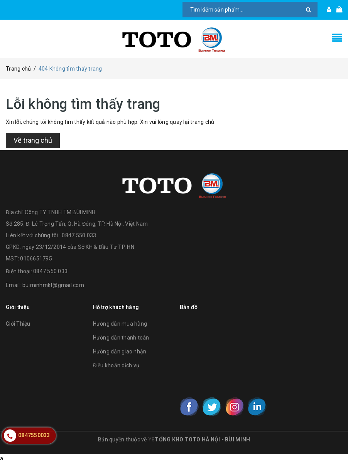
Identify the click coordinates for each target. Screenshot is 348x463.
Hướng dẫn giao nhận (120, 351)
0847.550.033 (50, 271)
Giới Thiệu (18, 324)
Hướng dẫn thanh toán (121, 338)
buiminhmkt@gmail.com (53, 285)
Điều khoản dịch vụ (116, 365)
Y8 (151, 439)
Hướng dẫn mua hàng (120, 324)
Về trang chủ (33, 140)
